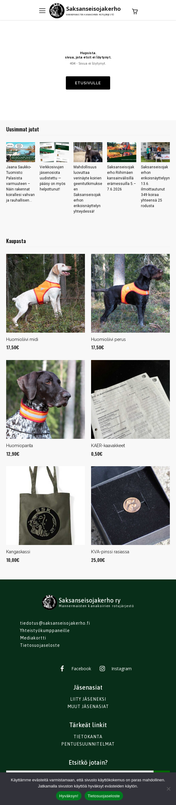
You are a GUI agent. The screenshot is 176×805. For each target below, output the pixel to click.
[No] (168, 789)
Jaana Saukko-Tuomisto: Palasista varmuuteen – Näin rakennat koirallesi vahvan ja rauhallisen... (20, 183)
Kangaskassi (18, 551)
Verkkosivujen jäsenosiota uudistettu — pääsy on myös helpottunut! (53, 178)
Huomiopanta (19, 445)
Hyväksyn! (68, 796)
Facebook (81, 668)
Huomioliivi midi (22, 339)
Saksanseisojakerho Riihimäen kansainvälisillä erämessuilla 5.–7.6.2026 (121, 178)
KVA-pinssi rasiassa (110, 551)
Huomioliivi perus (108, 339)
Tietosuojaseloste (104, 796)
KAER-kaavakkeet (108, 445)
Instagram (121, 668)
